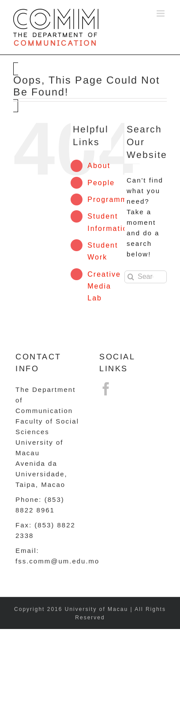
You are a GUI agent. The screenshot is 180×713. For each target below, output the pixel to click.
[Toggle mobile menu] (162, 13)
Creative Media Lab (104, 286)
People (101, 182)
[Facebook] (106, 389)
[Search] (130, 277)
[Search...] (145, 277)
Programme (109, 199)
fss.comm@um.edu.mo (57, 561)
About (98, 165)
